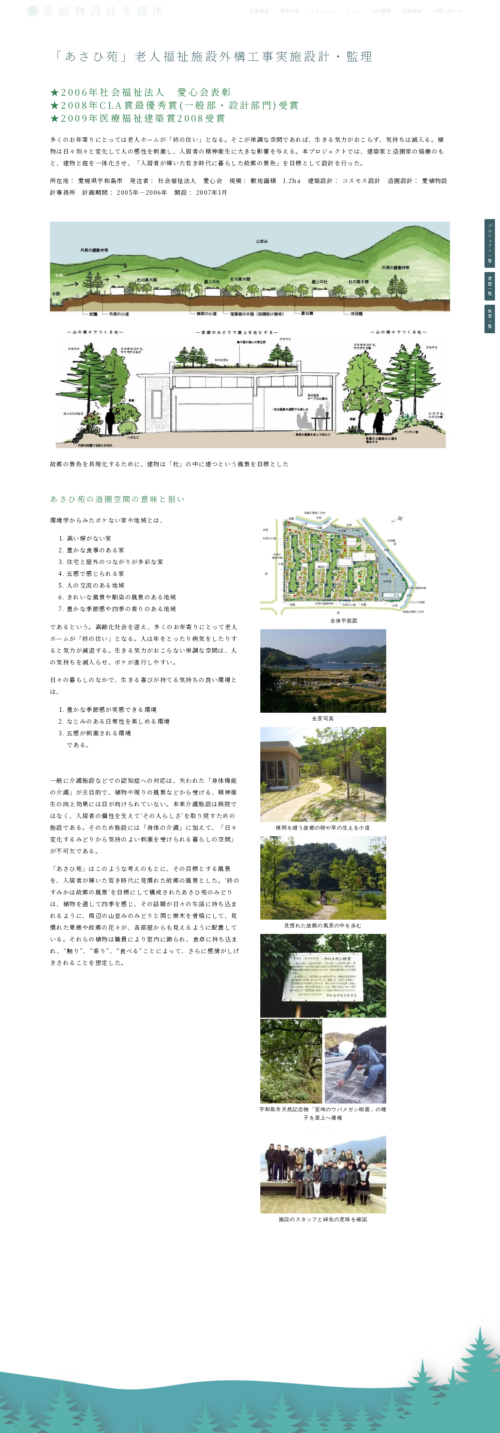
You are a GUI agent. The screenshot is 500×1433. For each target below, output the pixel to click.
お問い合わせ (447, 10)
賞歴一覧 (490, 286)
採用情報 (412, 10)
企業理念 (259, 10)
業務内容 (290, 10)
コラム (353, 10)
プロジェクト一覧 (490, 243)
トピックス (322, 10)
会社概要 (381, 10)
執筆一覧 (490, 319)
